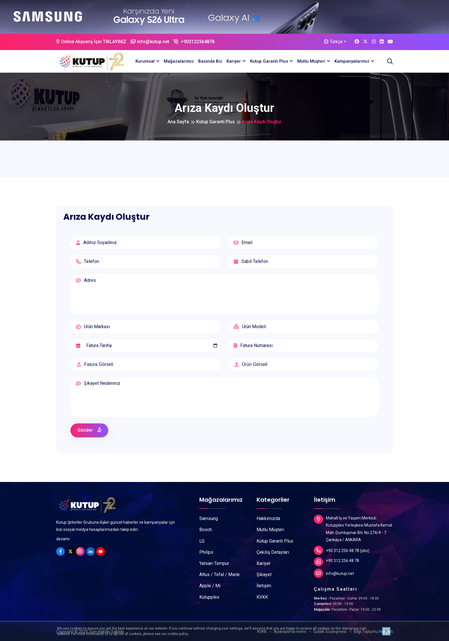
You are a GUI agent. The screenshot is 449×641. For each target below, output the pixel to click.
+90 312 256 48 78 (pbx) (341, 550)
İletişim (264, 585)
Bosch (205, 529)
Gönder (89, 433)
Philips (206, 552)
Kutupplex (209, 597)
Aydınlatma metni (290, 632)
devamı (63, 539)
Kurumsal (145, 61)
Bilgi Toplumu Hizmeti (373, 632)
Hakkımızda (268, 518)
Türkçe (333, 41)
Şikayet (264, 574)
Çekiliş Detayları (273, 552)
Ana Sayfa (178, 121)
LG (201, 541)
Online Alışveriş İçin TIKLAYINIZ (91, 41)
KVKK (262, 597)
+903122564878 (194, 41)
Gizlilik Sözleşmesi (329, 632)
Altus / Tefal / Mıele (219, 574)
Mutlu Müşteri (311, 61)
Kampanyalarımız (351, 61)
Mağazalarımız (179, 61)
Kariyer (234, 61)
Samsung (208, 518)
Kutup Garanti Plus (269, 61)
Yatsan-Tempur (214, 563)
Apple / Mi (209, 585)
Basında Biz (210, 61)
